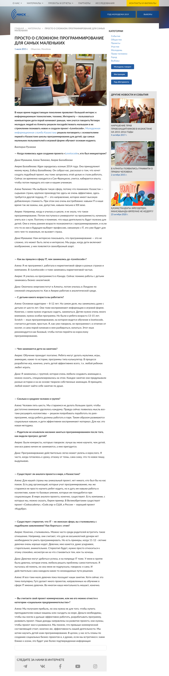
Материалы (34, 28)
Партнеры (84, 3)
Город (114, 57)
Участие (115, 46)
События (115, 36)
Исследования (105, 3)
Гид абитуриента (121, 82)
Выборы (115, 60)
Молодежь (46, 49)
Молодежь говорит (122, 66)
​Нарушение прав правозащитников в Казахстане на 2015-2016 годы (131, 128)
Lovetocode (71, 153)
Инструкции (119, 74)
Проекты (115, 43)
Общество (35, 49)
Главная (19, 28)
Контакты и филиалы (142, 3)
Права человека (119, 53)
